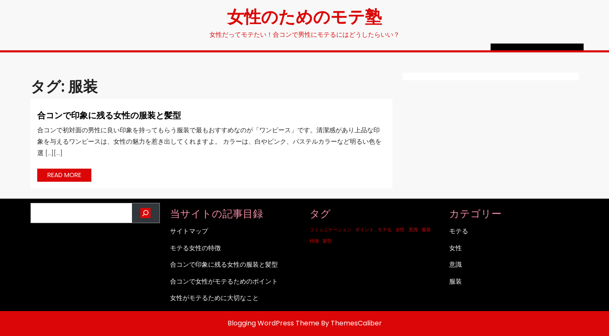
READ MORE (69, 176)
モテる (458, 231)
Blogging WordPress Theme (273, 323)
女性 (455, 247)
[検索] (145, 213)
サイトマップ (189, 231)
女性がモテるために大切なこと (214, 297)
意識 (455, 264)
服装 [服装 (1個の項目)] (426, 230)
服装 (455, 281)
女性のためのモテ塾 (304, 16)
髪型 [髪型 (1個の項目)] (327, 241)
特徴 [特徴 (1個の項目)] (314, 241)
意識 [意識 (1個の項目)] (413, 230)
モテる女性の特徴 (195, 247)
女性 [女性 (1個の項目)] (400, 230)
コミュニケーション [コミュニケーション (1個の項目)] (330, 230)
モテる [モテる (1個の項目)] (385, 230)
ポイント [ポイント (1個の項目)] (364, 230)
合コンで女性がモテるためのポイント (224, 281)
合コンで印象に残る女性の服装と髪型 (109, 114)
